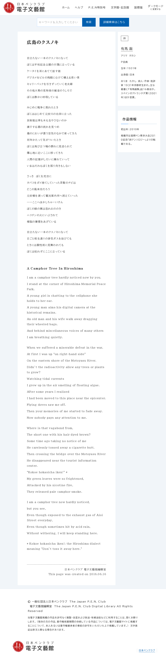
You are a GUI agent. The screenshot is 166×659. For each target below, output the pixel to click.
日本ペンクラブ (147, 650)
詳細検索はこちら (114, 22)
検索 (89, 22)
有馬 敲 (127, 48)
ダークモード (155, 7)
